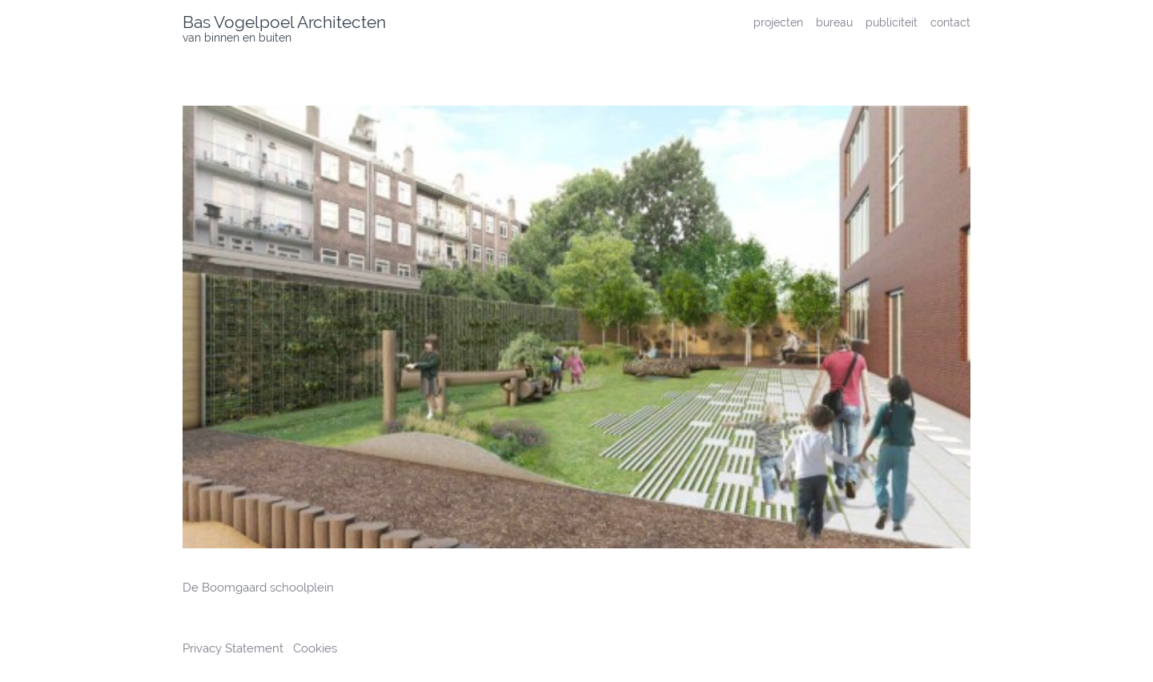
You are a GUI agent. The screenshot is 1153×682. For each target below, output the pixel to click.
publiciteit (892, 22)
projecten (778, 22)
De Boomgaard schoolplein (258, 587)
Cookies (315, 648)
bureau (834, 22)
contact (950, 22)
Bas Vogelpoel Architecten (284, 22)
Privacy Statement (235, 648)
